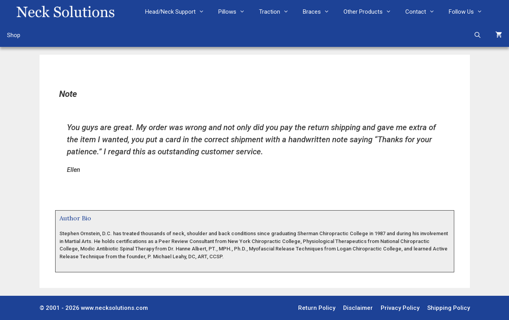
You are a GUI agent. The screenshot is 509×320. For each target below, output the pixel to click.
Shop (13, 35)
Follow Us (469, 11)
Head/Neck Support (178, 11)
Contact (423, 11)
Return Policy (316, 307)
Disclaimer (358, 307)
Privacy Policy (400, 307)
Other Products (371, 11)
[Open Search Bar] (477, 35)
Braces (319, 11)
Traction (277, 11)
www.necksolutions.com (114, 307)
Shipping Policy (448, 307)
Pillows (235, 11)
